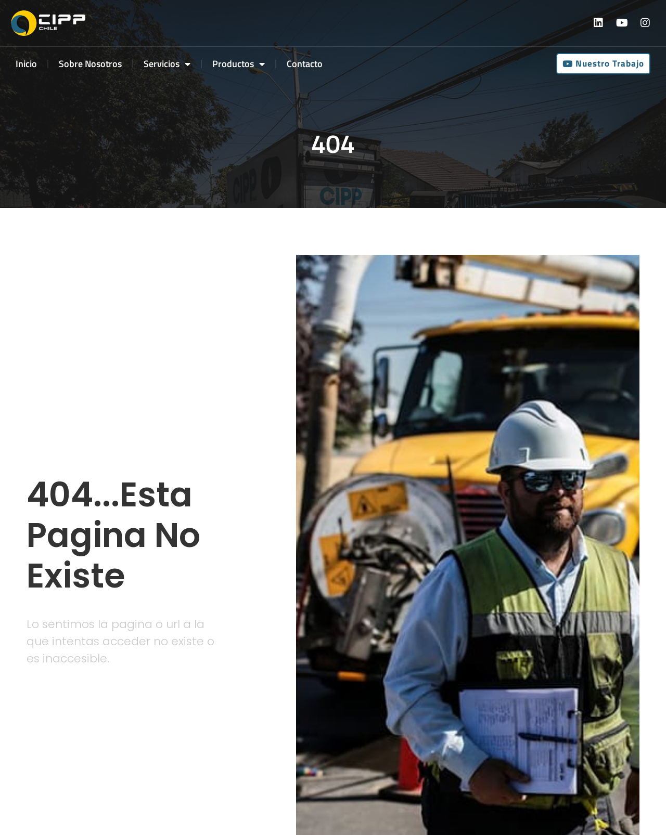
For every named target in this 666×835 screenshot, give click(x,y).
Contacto (305, 64)
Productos (238, 64)
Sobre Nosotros (90, 64)
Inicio (26, 64)
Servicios (167, 64)
